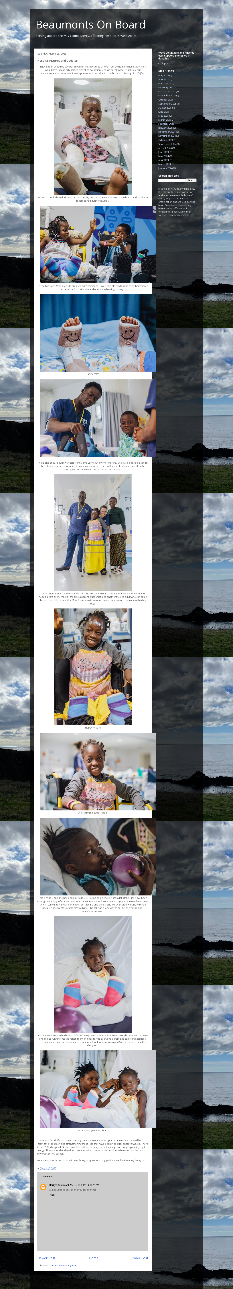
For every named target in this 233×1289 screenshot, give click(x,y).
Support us (167, 63)
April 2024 (163, 160)
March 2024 (164, 164)
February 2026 (166, 87)
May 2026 (163, 75)
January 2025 (165, 127)
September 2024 (167, 144)
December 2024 (166, 131)
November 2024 (167, 135)
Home (93, 1258)
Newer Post (46, 1258)
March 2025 (164, 119)
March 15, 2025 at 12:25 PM (84, 1185)
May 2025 (163, 115)
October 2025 (165, 99)
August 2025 (165, 107)
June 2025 (163, 111)
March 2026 (164, 83)
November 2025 (167, 95)
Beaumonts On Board (90, 24)
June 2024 (163, 152)
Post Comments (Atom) (64, 1265)
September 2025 (167, 103)
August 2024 (165, 148)
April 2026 (163, 79)
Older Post (140, 1258)
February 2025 (166, 123)
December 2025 (166, 91)
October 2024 (165, 140)
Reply (52, 1194)
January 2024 (165, 168)
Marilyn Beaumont (59, 1185)
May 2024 (163, 156)
